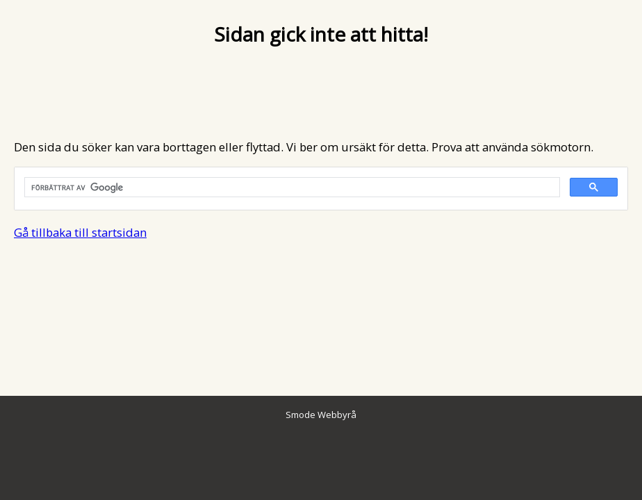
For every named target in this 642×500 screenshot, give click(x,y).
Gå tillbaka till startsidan (80, 232)
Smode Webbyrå (321, 414)
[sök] (290, 187)
